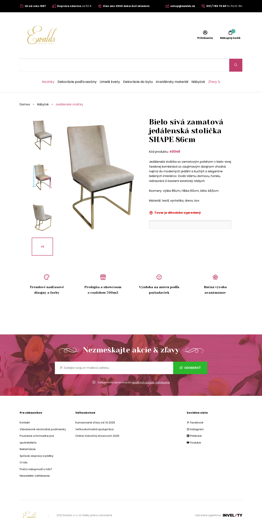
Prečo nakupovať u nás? (36, 456)
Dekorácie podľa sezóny (77, 69)
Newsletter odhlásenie (35, 463)
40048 (174, 139)
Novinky (48, 69)
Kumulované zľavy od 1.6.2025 (95, 410)
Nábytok (198, 69)
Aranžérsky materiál (172, 69)
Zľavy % (214, 69)
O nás (23, 449)
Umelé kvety (110, 69)
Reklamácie (28, 436)
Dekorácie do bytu (138, 69)
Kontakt (25, 410)
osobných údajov (143, 369)
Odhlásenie (162, 369)
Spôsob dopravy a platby (36, 443)
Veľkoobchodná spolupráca (94, 416)
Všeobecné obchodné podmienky (43, 416)
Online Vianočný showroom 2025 (97, 423)
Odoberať (190, 355)
